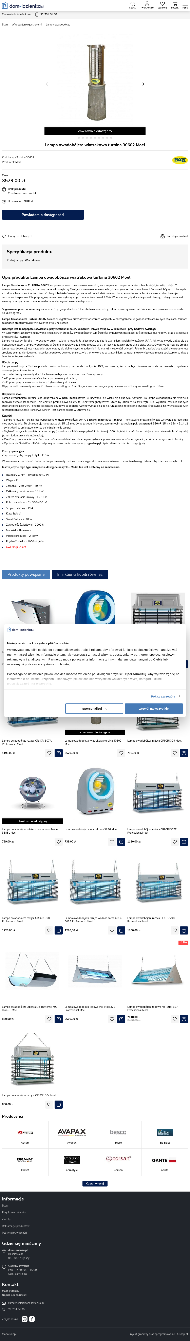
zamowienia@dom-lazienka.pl (26, 1303)
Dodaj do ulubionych (20, 236)
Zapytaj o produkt (177, 236)
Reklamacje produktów (16, 1226)
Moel (18, 162)
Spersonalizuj (94, 708)
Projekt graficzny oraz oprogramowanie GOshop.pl (158, 1334)
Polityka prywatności (14, 1233)
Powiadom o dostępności (43, 214)
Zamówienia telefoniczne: (29, 15)
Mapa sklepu (9, 1334)
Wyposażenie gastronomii (27, 24)
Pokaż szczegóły (163, 696)
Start (5, 24)
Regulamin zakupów (14, 1212)
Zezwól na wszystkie (154, 708)
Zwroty (6, 1219)
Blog (5, 1206)
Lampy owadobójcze (58, 24)
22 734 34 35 (16, 1309)
